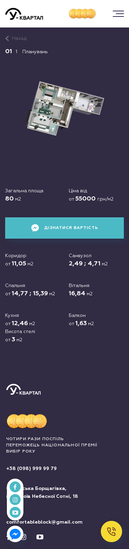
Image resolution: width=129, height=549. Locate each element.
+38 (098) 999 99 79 (31, 468)
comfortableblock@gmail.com (44, 522)
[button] (118, 14)
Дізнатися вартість (64, 228)
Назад (19, 38)
